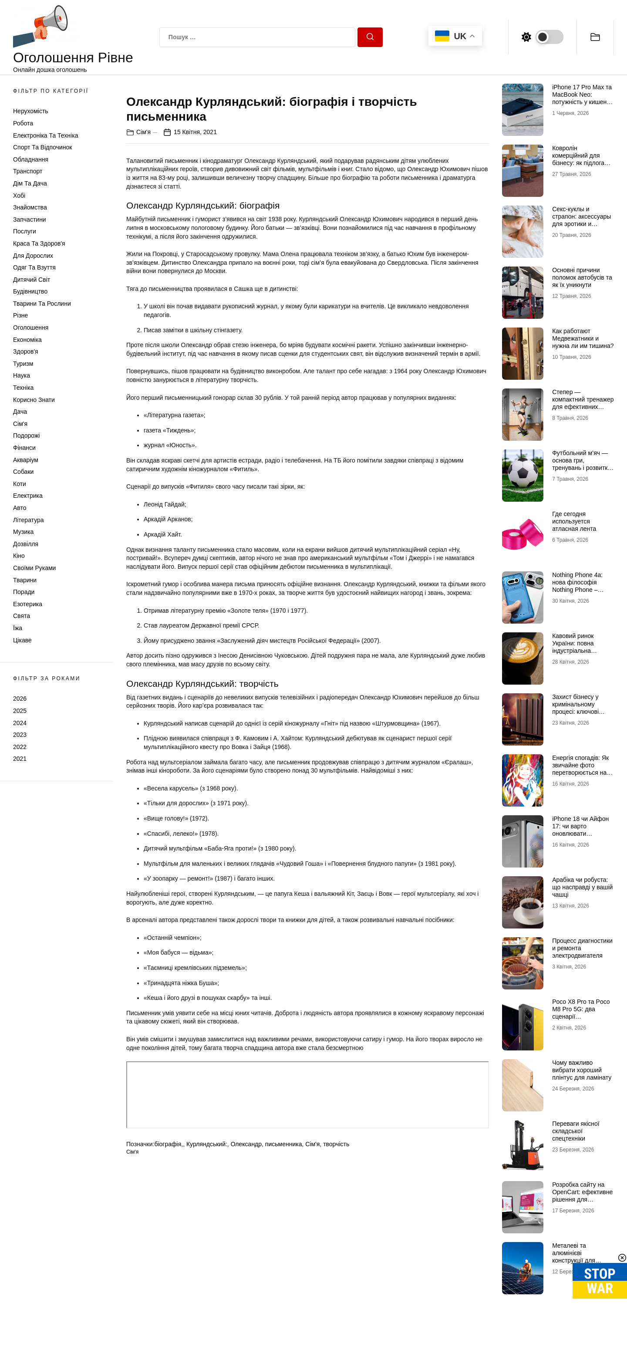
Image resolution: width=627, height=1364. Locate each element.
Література (28, 520)
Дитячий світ (31, 279)
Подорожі (26, 435)
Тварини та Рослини (42, 303)
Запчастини (29, 219)
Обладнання (30, 159)
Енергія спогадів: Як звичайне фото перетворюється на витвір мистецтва (580, 768)
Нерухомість (30, 111)
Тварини (25, 580)
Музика (23, 531)
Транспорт (27, 171)
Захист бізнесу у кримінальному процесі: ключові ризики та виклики (577, 707)
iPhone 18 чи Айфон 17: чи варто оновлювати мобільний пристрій (580, 829)
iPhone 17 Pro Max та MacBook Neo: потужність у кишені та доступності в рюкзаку (582, 102)
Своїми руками (34, 567)
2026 (20, 698)
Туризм (23, 363)
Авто (20, 507)
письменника (283, 1347)
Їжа (17, 628)
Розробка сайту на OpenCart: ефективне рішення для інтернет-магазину (582, 1195)
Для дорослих (33, 255)
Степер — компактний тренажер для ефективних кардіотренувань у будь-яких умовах (583, 406)
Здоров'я (25, 351)
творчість (336, 1347)
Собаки (23, 471)
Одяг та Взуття (34, 267)
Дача (20, 411)
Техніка (23, 387)
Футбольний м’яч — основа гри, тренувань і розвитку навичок (581, 463)
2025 (20, 710)
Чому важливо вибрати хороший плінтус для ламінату (581, 1070)
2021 (20, 758)
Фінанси (24, 447)
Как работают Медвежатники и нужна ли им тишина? (583, 338)
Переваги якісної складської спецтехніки (576, 1131)
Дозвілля (25, 543)
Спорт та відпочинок (42, 147)
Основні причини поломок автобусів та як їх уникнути (582, 277)
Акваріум (25, 459)
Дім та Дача (30, 183)
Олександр (246, 1347)
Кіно (19, 555)
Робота (23, 123)
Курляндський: (206, 1347)
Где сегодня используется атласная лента (574, 521)
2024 (20, 722)
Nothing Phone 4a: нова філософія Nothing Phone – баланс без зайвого (579, 585)
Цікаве (22, 640)
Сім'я (20, 423)
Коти (19, 483)
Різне (20, 315)
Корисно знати (34, 399)
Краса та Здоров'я (39, 243)
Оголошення (30, 327)
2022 (20, 746)
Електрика (28, 495)
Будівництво (30, 291)
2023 (20, 734)
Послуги (24, 231)
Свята (21, 615)
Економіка (27, 339)
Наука (21, 375)
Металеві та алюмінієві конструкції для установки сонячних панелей (580, 1260)
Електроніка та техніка (45, 135)
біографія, (168, 1347)
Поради (23, 591)
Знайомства (30, 207)
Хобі (19, 195)
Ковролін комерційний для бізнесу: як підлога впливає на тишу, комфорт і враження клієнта (580, 166)
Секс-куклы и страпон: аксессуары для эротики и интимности (581, 220)
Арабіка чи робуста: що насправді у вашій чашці (582, 887)
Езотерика (27, 604)
